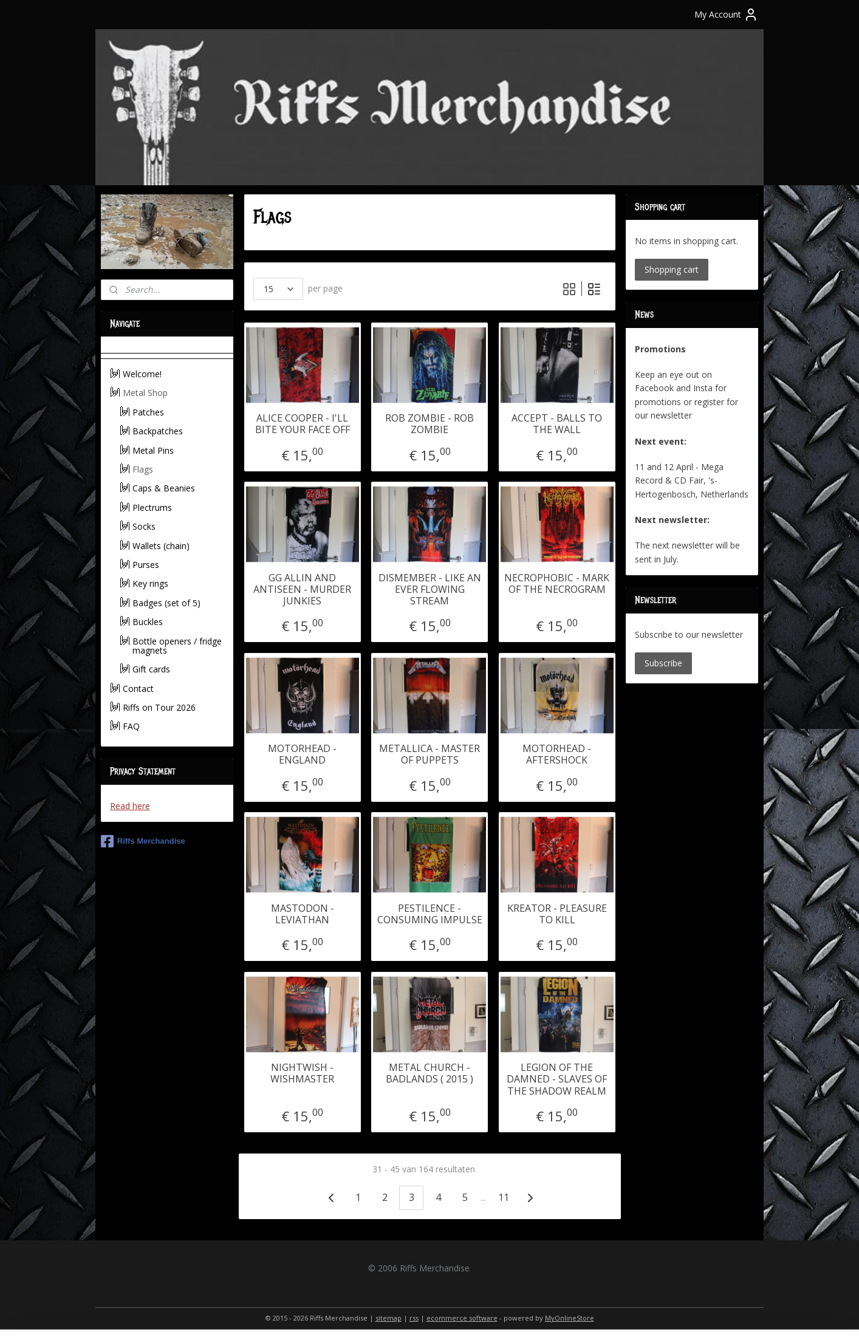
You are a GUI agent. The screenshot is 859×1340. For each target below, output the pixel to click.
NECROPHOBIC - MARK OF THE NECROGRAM (556, 583)
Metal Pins (153, 450)
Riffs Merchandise (143, 841)
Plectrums (152, 507)
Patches (148, 412)
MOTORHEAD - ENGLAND (302, 754)
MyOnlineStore (569, 1317)
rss (414, 1317)
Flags (142, 469)
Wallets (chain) (161, 546)
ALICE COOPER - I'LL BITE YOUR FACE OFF (302, 424)
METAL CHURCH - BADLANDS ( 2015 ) (429, 1073)
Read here (130, 806)
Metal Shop (145, 392)
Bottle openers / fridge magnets (177, 645)
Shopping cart (672, 269)
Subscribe (663, 663)
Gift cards (151, 669)
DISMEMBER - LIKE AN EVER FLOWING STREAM (429, 589)
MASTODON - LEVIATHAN (302, 914)
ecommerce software (462, 1317)
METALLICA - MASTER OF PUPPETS (429, 754)
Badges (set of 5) (166, 603)
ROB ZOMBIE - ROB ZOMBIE (429, 424)
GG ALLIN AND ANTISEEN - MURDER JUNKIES (302, 589)
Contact (138, 688)
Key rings (150, 583)
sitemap (388, 1317)
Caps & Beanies (163, 488)
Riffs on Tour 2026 (159, 707)
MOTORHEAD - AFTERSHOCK (556, 754)
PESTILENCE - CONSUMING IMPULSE (429, 914)
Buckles (147, 621)
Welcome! (142, 374)
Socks (144, 526)
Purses (145, 564)
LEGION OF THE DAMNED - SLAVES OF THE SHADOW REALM (557, 1079)
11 (503, 1197)
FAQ (131, 726)
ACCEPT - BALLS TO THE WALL (557, 424)
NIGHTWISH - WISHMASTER (302, 1073)
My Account (726, 14)
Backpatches (157, 431)
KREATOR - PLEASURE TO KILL (556, 914)
